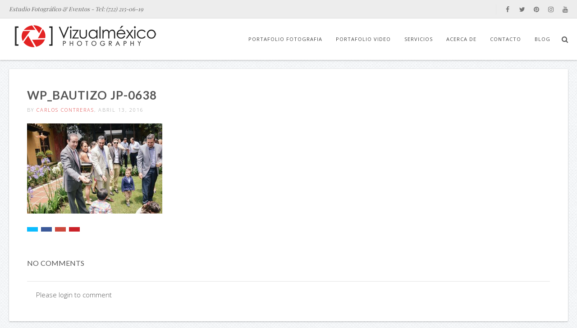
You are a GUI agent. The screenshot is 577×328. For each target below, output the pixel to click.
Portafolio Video (363, 39)
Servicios (418, 39)
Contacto (505, 39)
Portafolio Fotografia (285, 39)
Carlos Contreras (65, 109)
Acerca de (461, 39)
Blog (542, 39)
